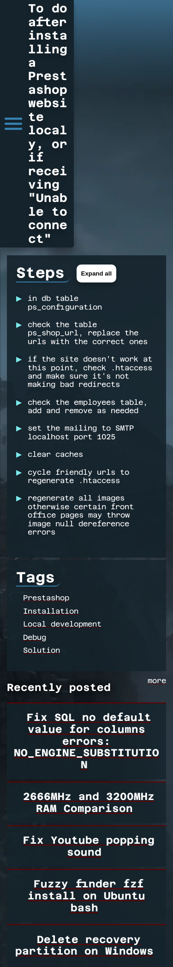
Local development (62, 493)
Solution (41, 519)
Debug (34, 506)
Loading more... (53, 936)
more (157, 552)
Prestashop (46, 467)
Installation (50, 480)
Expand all (96, 140)
